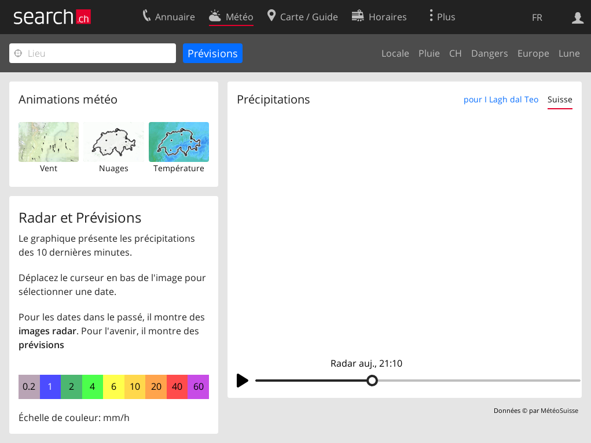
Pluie (429, 53)
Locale (395, 53)
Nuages (114, 168)
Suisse (560, 99)
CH (455, 53)
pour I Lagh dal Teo (501, 99)
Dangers (489, 53)
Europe (533, 53)
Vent (48, 168)
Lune (569, 53)
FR (537, 17)
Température (178, 168)
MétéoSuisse (559, 410)
